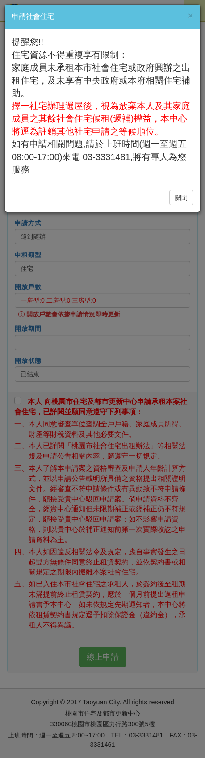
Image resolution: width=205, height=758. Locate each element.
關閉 (181, 197)
